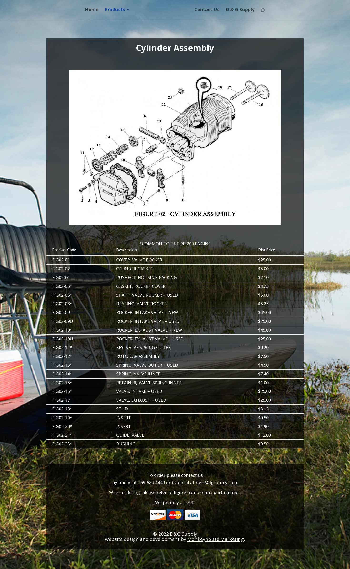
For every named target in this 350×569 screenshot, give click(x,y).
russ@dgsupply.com (216, 482)
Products (114, 10)
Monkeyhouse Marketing (215, 539)
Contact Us (208, 10)
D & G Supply (241, 10)
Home (90, 10)
